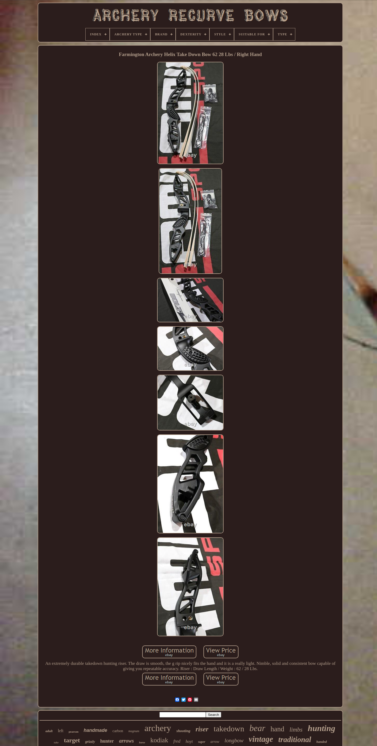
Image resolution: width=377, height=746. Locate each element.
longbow (234, 740)
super (201, 742)
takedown (229, 728)
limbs (296, 729)
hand (277, 729)
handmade (95, 730)
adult (48, 731)
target (72, 740)
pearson (73, 731)
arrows (126, 741)
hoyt (189, 741)
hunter (107, 741)
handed (322, 742)
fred (176, 741)
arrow (214, 742)
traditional (294, 739)
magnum (133, 731)
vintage (261, 739)
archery (158, 728)
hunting (321, 728)
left (60, 730)
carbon (118, 731)
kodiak (159, 740)
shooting (183, 731)
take (56, 742)
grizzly (90, 742)
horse (142, 742)
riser (202, 729)
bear (257, 728)
